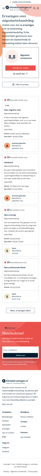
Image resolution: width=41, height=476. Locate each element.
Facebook (5, 451)
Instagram (5, 447)
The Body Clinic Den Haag (19, 186)
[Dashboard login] (38, 8)
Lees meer (8, 129)
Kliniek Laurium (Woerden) (19, 133)
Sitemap (6, 471)
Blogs (4, 437)
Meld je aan (20, 355)
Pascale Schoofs (17, 241)
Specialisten (6, 425)
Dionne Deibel (17, 189)
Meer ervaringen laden (20, 310)
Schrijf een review (21, 67)
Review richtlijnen (27, 417)
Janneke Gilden (17, 136)
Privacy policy (33, 471)
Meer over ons (7, 404)
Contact (23, 426)
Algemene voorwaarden (19, 471)
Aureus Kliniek (15, 238)
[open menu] (3, 8)
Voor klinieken (26, 437)
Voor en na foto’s (8, 433)
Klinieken (5, 421)
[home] (18, 8)
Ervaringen (6, 429)
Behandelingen (7, 417)
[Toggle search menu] (34, 8)
